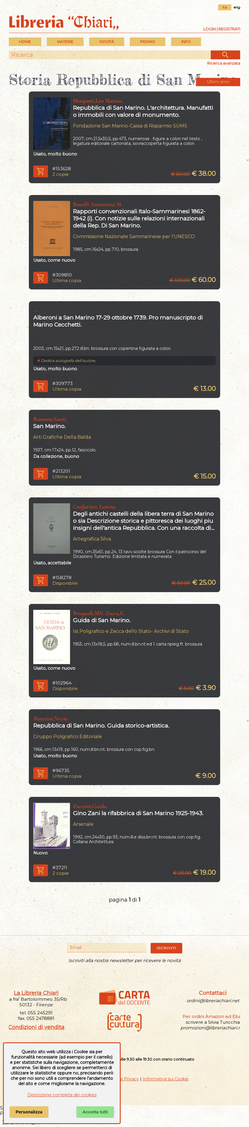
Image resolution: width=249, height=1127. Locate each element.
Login (209, 29)
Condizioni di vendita (36, 1027)
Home (25, 42)
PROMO (147, 42)
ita (225, 7)
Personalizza (29, 1111)
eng (237, 7)
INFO (186, 42)
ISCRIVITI (166, 948)
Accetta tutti (95, 1111)
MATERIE (65, 42)
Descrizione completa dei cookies (62, 1094)
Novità (106, 42)
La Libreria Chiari (36, 993)
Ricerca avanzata (223, 63)
